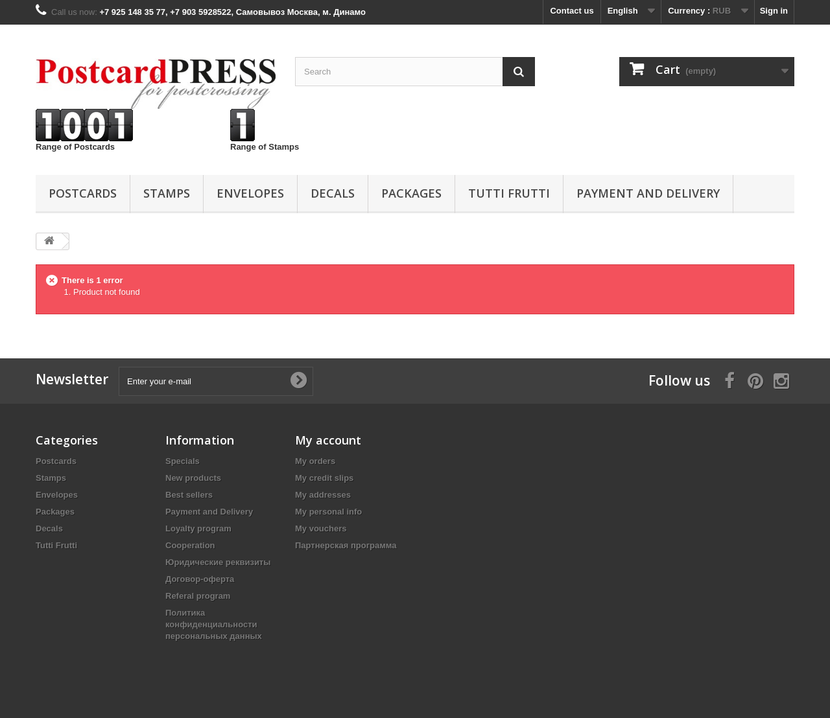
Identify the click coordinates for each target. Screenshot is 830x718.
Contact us (571, 11)
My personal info (328, 511)
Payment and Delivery (648, 193)
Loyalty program (198, 528)
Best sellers (189, 495)
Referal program (197, 596)
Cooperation (190, 545)
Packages (411, 193)
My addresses (323, 495)
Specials (182, 461)
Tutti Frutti (509, 193)
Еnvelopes (250, 193)
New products (193, 478)
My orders (315, 461)
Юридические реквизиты (217, 562)
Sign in (774, 11)
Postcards (83, 193)
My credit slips (324, 478)
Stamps (166, 193)
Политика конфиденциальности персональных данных (213, 624)
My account (328, 440)
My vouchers (320, 528)
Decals (333, 193)
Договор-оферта (199, 579)
